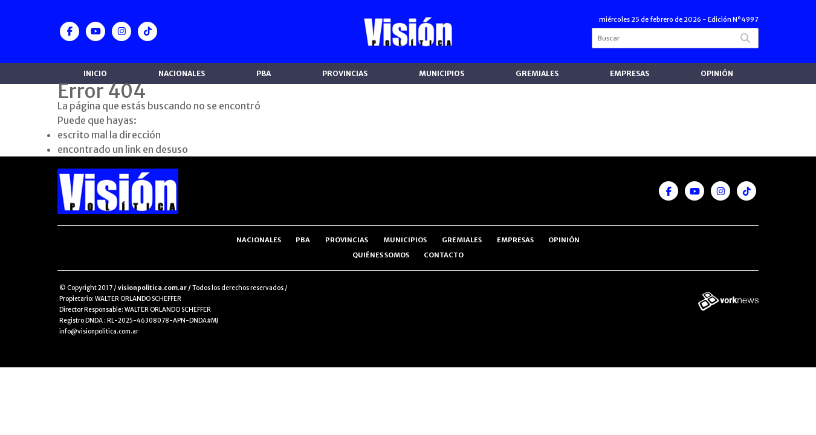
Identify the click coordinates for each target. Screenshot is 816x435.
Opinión (717, 73)
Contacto (444, 255)
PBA (263, 73)
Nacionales (181, 73)
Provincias (345, 73)
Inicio (95, 73)
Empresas (629, 73)
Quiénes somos (380, 255)
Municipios (441, 73)
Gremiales (537, 73)
